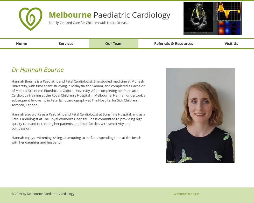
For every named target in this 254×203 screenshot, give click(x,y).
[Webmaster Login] (186, 194)
